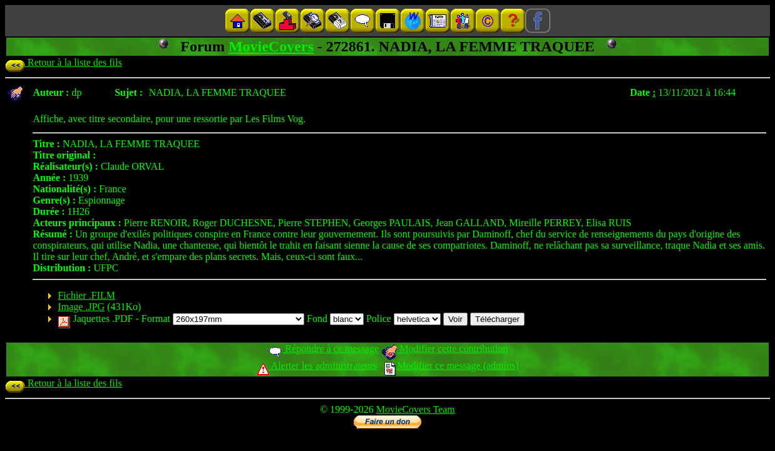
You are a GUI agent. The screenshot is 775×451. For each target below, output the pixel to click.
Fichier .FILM (86, 295)
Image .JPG (81, 306)
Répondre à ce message (323, 348)
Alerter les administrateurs (317, 365)
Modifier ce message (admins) (451, 365)
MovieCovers (271, 46)
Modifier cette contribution (444, 348)
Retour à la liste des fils (63, 62)
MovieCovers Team (415, 409)
